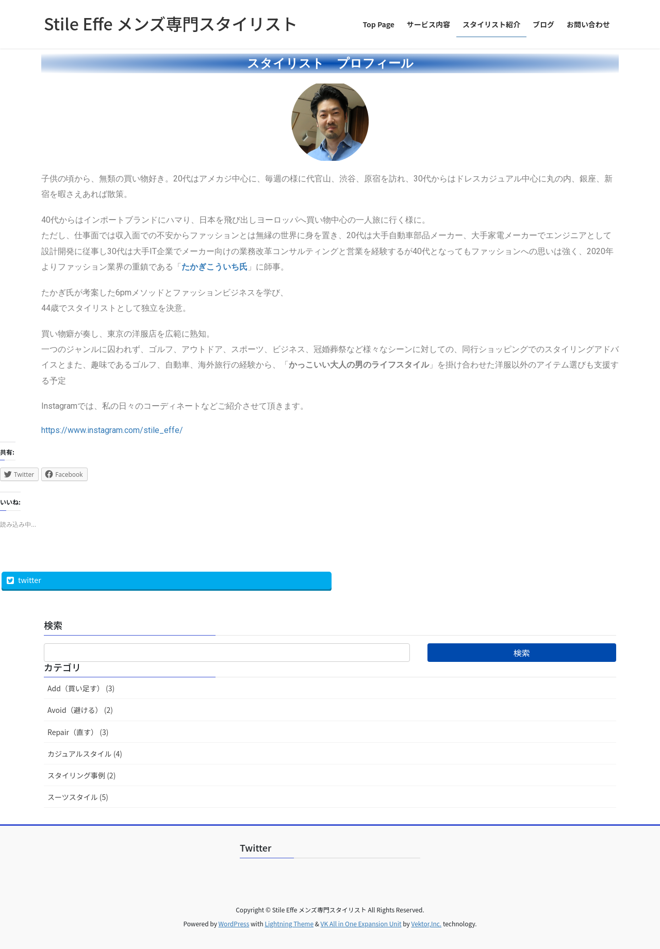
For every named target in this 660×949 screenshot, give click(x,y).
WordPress (234, 923)
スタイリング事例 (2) (81, 775)
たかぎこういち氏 (215, 267)
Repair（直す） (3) (77, 732)
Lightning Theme (289, 923)
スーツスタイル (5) (77, 797)
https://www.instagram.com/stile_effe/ (112, 430)
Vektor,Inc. (426, 923)
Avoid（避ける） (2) (80, 710)
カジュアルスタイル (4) (84, 753)
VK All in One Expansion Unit (361, 923)
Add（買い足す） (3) (80, 688)
